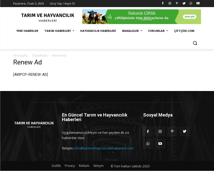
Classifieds (39, 55)
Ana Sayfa (20, 55)
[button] (195, 43)
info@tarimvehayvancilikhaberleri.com (104, 148)
